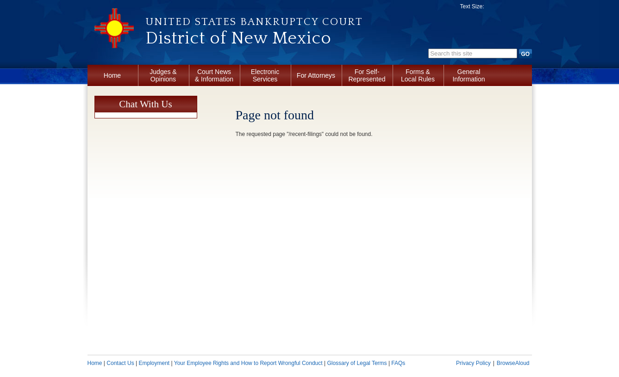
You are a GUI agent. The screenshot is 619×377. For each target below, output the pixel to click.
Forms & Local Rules (418, 75)
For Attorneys (316, 75)
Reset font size (508, 8)
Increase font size (520, 8)
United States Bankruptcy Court (254, 22)
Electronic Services (265, 75)
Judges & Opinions (163, 75)
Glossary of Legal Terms (357, 363)
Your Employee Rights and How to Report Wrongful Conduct (248, 363)
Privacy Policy (473, 363)
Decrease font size (496, 8)
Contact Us (120, 363)
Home (112, 75)
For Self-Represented (366, 75)
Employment (153, 363)
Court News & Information (214, 75)
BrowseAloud (513, 363)
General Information (468, 75)
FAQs (398, 363)
